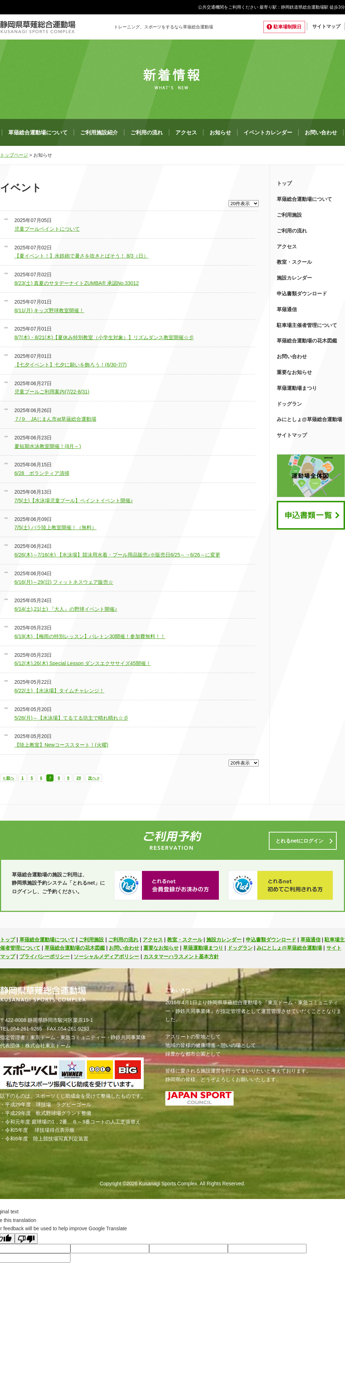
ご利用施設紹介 (99, 132)
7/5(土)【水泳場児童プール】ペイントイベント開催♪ (73, 500)
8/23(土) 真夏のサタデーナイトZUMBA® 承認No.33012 (76, 283)
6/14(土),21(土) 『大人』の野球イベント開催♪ (65, 609)
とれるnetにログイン (299, 841)
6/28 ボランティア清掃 (41, 473)
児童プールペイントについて (47, 229)
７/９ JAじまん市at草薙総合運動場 (55, 419)
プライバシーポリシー (44, 956)
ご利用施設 (289, 215)
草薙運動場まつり (297, 388)
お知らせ (220, 132)
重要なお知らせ (294, 372)
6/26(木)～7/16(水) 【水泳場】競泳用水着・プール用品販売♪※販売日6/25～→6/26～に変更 (117, 555)
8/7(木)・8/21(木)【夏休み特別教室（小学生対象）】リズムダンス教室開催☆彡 (104, 337)
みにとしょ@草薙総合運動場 (309, 419)
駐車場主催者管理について (307, 325)
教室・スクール (294, 262)
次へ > (93, 778)
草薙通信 (287, 309)
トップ (284, 183)
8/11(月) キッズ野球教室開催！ (49, 310)
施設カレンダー (294, 278)
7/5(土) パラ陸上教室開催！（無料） (55, 527)
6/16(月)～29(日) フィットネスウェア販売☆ (63, 582)
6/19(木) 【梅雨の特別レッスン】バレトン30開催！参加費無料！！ (89, 636)
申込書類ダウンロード (302, 293)
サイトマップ (326, 26)
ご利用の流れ (146, 132)
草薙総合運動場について (38, 132)
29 (79, 778)
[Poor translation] (26, 1238)
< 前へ (8, 778)
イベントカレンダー (268, 132)
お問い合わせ (321, 132)
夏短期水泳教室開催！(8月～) (47, 446)
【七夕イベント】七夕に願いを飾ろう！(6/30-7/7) (70, 365)
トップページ (14, 155)
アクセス (186, 132)
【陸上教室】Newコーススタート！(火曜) (61, 745)
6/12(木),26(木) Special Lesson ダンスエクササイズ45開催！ (82, 663)
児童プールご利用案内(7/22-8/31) (51, 392)
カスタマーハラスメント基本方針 (181, 956)
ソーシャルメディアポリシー (106, 956)
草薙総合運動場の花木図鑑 (307, 340)
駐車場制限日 (287, 26)
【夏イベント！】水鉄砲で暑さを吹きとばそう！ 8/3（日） (81, 256)
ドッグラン (289, 404)
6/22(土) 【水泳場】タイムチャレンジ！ (59, 690)
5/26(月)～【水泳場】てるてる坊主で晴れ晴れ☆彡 (71, 718)
